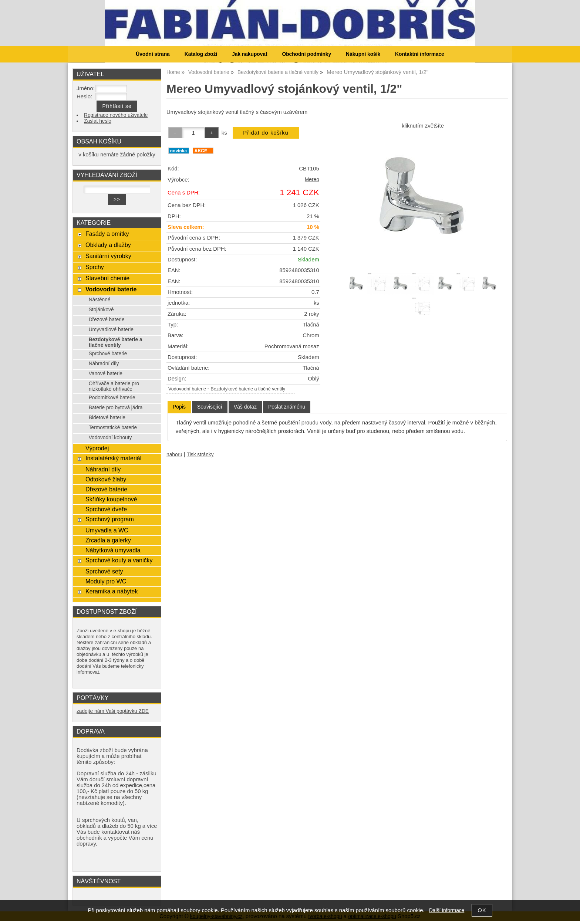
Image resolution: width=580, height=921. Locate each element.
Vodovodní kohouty (110, 437)
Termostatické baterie (113, 427)
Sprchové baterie (108, 353)
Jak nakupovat (249, 54)
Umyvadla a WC (106, 530)
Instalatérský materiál (113, 458)
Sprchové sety (104, 571)
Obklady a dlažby (108, 244)
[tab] (179, 407)
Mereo (312, 179)
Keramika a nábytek (111, 591)
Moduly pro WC (105, 581)
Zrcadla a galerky (108, 540)
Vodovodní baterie (187, 389)
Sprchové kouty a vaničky (119, 560)
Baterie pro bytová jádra (116, 407)
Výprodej (97, 448)
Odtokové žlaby (105, 479)
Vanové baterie (105, 373)
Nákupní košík (363, 54)
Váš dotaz (245, 407)
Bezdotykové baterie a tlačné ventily (247, 389)
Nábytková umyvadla (113, 550)
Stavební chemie (107, 278)
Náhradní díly (104, 363)
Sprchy (94, 267)
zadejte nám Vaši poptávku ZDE (113, 711)
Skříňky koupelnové (111, 499)
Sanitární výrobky (108, 256)
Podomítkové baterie (112, 397)
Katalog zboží (201, 54)
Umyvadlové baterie (111, 329)
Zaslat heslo (97, 121)
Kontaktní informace (419, 54)
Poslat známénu (286, 407)
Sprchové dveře (106, 509)
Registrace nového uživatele (116, 115)
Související (209, 407)
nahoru (174, 454)
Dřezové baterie (107, 319)
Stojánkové (101, 309)
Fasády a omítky (107, 233)
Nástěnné (100, 299)
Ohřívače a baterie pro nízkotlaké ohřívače (114, 386)
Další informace (446, 910)
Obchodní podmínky (306, 54)
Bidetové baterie (107, 417)
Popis (179, 407)
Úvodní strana (152, 54)
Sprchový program (109, 519)
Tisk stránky (200, 454)
